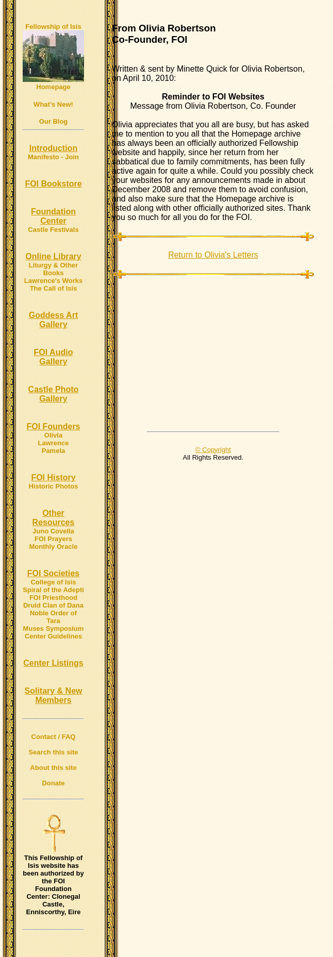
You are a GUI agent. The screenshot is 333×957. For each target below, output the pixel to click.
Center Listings (53, 663)
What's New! (53, 104)
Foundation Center (53, 216)
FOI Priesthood (53, 597)
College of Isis (53, 582)
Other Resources (53, 518)
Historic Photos (53, 486)
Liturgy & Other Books (53, 269)
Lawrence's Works (53, 280)
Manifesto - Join (53, 157)
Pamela (53, 451)
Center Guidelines (53, 636)
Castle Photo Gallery (53, 394)
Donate (53, 783)
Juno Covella (53, 531)
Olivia (53, 435)
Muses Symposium (53, 628)
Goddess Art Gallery (53, 320)
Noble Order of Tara (53, 617)
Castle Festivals (53, 229)
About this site (53, 767)
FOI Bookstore (53, 183)
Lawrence (53, 443)
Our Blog (53, 121)
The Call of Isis (53, 288)
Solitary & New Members (53, 695)
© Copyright (213, 450)
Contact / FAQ (53, 737)
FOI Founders (53, 426)
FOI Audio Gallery (53, 357)
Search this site (53, 752)
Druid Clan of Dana (53, 605)
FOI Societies (53, 573)
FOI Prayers (53, 539)
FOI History (53, 477)
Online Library (53, 256)
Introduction (53, 148)
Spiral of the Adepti (53, 590)
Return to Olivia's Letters (213, 254)
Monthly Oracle (53, 546)
